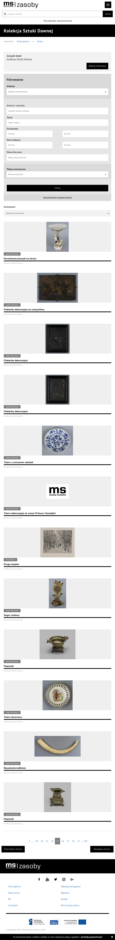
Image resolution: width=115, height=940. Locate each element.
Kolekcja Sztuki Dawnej (57, 92)
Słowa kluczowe (14, 152)
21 (47, 841)
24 (63, 841)
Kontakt (64, 899)
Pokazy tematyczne (16, 169)
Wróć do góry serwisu (70, 905)
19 (36, 841)
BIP (9, 899)
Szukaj (107, 14)
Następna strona (102, 849)
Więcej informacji (97, 66)
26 (73, 841)
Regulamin (65, 893)
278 (85, 841)
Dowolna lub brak (57, 174)
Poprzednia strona (13, 849)
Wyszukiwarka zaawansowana (57, 20)
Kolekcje (11, 86)
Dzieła (40, 41)
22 (52, 841)
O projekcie (13, 905)
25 (68, 841)
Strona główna (23, 41)
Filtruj (57, 188)
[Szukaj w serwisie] (52, 14)
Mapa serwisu (14, 893)
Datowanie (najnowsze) (57, 213)
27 (78, 841)
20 (42, 841)
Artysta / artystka (16, 105)
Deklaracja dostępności (71, 886)
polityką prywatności (91, 937)
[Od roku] (29, 134)
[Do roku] (85, 134)
